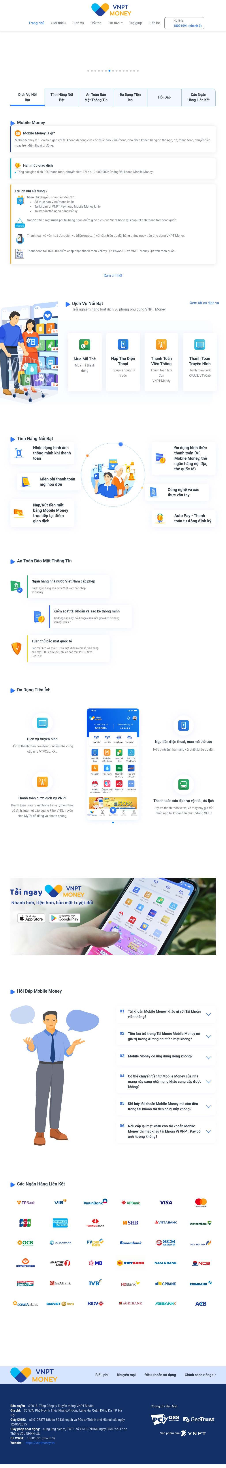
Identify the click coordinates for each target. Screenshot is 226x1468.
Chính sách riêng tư (200, 1379)
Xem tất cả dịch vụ (204, 303)
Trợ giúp (135, 23)
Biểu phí (101, 1379)
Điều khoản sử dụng (160, 1379)
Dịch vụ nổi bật (27, 97)
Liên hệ (154, 23)
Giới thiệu (58, 23)
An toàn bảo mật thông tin (96, 97)
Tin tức (114, 23)
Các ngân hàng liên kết (198, 97)
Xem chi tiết (113, 276)
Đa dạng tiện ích (130, 97)
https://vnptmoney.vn (40, 1446)
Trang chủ (36, 23)
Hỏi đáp (164, 97)
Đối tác (96, 23)
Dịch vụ (78, 23)
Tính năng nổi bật (62, 97)
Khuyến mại (126, 1379)
